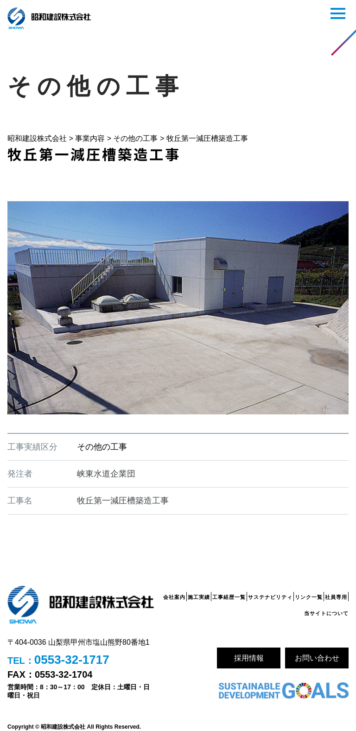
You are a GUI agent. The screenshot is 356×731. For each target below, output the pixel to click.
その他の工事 (102, 446)
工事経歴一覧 (229, 597)
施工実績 (199, 597)
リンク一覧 (309, 597)
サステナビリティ (270, 597)
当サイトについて (326, 613)
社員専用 (336, 597)
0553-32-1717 (71, 660)
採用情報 (249, 658)
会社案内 (174, 597)
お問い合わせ (317, 658)
